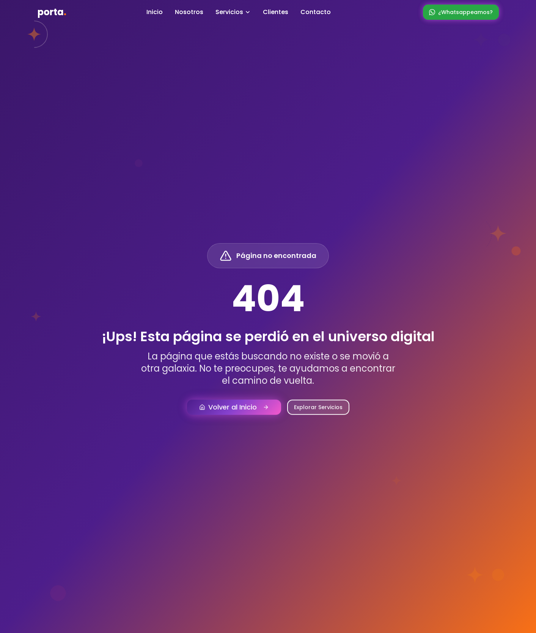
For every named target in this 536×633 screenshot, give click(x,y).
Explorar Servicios (318, 411)
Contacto (315, 12)
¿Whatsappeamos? (461, 12)
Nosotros (189, 12)
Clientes (275, 12)
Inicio (154, 12)
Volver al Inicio (234, 411)
